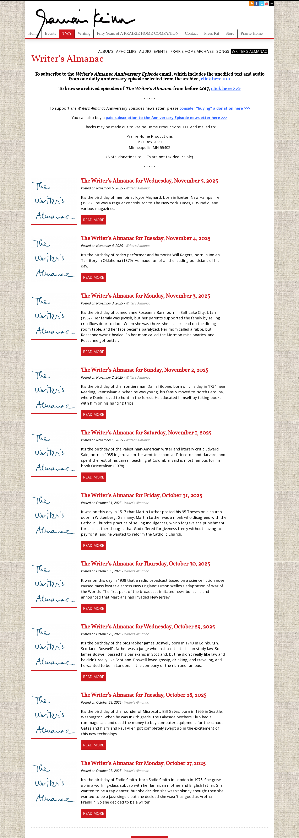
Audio (145, 51)
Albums (105, 51)
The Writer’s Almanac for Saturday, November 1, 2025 (146, 433)
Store (229, 33)
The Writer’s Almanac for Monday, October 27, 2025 (143, 764)
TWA (66, 33)
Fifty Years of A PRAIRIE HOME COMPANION (137, 33)
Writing (84, 33)
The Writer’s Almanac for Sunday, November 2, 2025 (144, 370)
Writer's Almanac (249, 51)
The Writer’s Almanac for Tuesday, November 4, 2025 (145, 239)
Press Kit (211, 33)
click (206, 79)
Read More (93, 219)
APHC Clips (126, 51)
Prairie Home (252, 33)
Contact (191, 33)
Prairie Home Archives (192, 51)
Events (50, 33)
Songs (222, 51)
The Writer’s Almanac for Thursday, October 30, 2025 (145, 564)
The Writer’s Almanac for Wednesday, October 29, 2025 (148, 627)
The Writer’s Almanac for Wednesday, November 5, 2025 (149, 181)
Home (33, 33)
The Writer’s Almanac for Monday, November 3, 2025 (145, 296)
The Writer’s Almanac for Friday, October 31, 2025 (141, 496)
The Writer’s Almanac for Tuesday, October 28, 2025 (143, 695)
